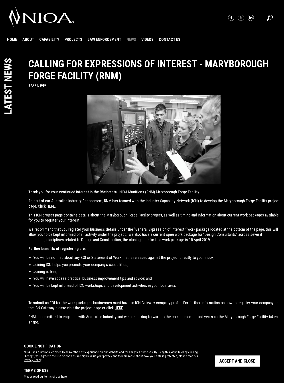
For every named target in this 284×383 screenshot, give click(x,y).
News (131, 39)
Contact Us (169, 39)
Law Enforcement (104, 39)
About (28, 39)
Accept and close (237, 361)
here (64, 376)
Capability (49, 39)
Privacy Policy (32, 360)
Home (12, 39)
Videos (147, 39)
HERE (51, 206)
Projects (73, 39)
